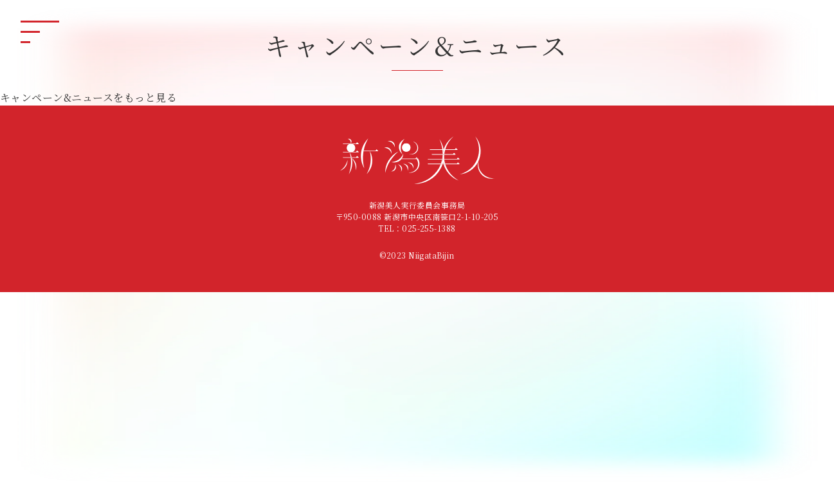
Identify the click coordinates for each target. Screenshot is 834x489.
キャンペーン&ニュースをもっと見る (88, 97)
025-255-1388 (429, 228)
